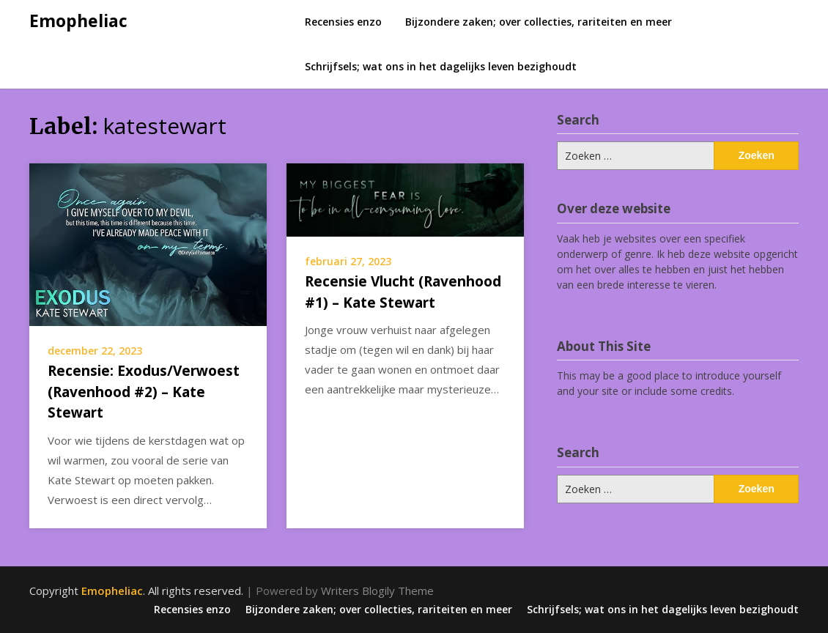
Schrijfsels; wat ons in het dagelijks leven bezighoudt (441, 66)
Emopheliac (78, 20)
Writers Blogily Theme (377, 590)
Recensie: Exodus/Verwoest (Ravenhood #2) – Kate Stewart (144, 391)
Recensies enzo (343, 22)
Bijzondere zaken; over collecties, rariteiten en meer (538, 22)
